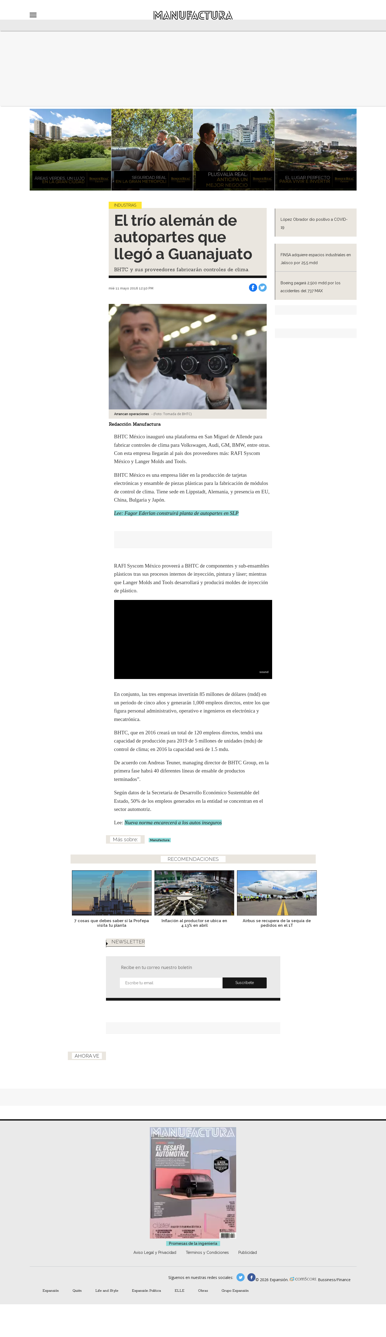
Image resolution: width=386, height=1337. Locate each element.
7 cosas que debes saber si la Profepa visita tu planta (110, 923)
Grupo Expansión (235, 1290)
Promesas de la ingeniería (193, 1243)
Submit (245, 982)
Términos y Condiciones (207, 1252)
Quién (77, 1290)
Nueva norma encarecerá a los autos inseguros (173, 822)
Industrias (125, 205)
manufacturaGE (240, 1277)
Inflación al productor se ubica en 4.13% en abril (193, 923)
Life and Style (106, 1290)
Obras (203, 1290)
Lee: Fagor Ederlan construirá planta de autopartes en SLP (176, 513)
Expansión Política (146, 1290)
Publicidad (247, 1252)
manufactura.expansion (251, 1277)
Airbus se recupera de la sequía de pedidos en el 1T (276, 923)
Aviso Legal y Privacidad (154, 1252)
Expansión (50, 1290)
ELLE (179, 1290)
